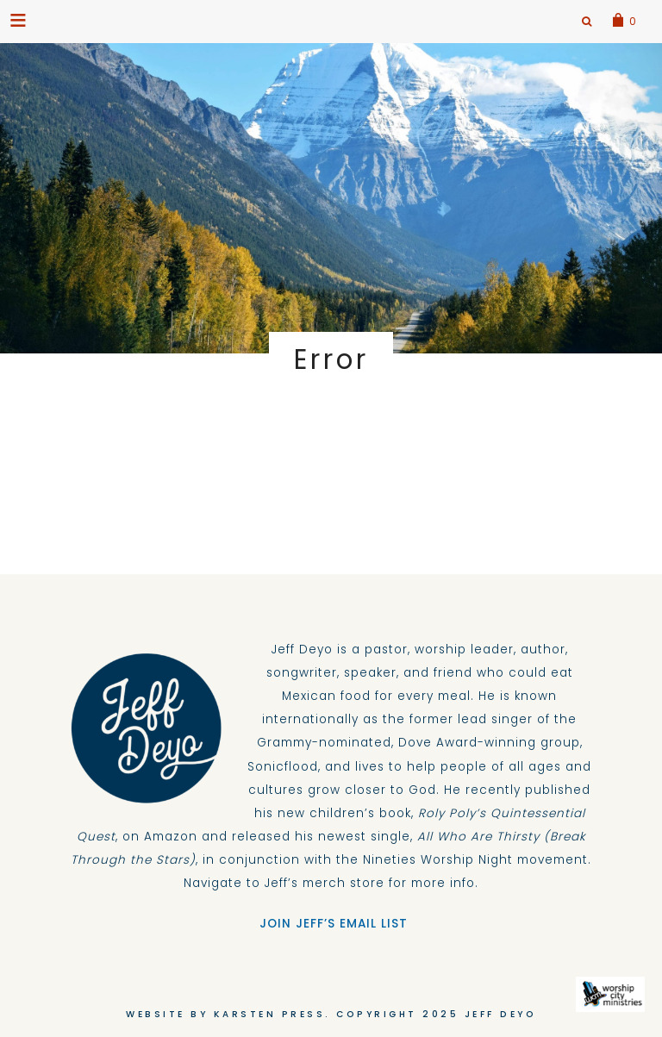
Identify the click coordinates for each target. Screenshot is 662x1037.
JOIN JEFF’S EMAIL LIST (331, 923)
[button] (19, 20)
